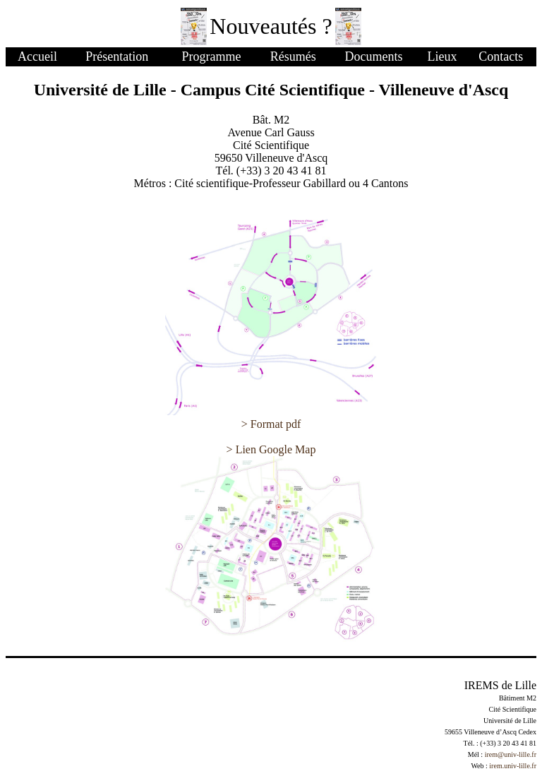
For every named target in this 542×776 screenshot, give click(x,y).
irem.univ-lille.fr (512, 766)
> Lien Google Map (271, 449)
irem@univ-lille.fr (510, 754)
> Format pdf (271, 424)
